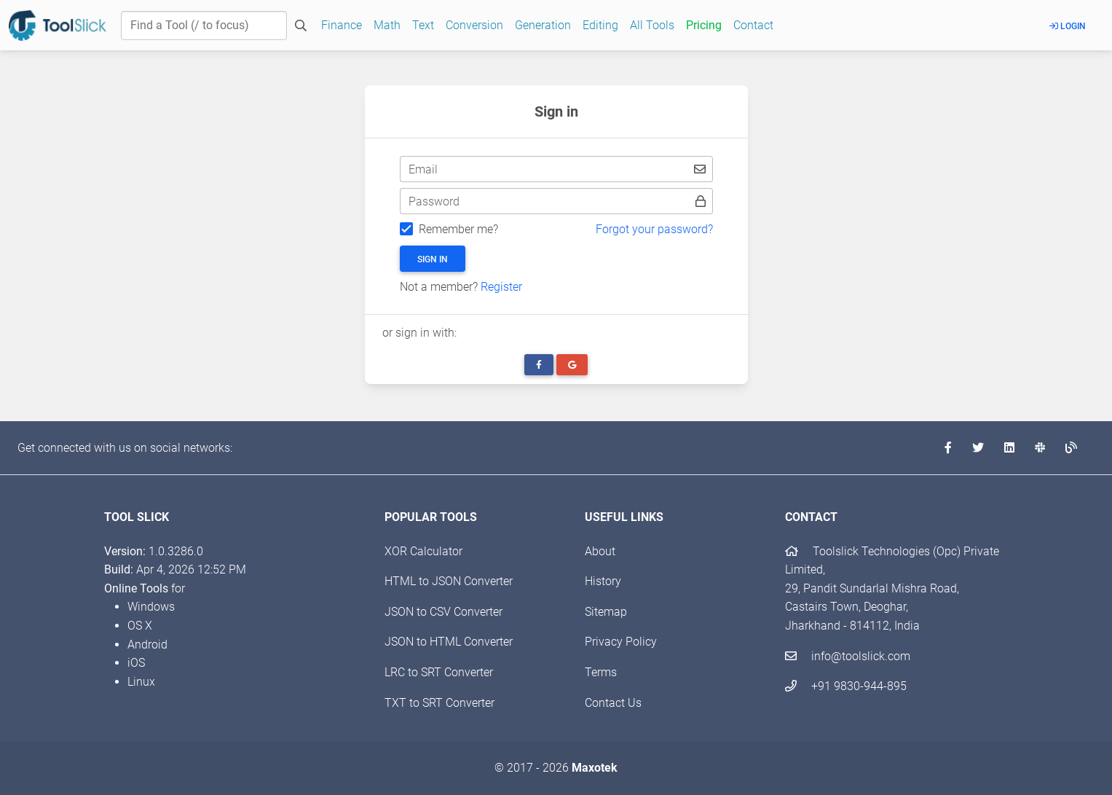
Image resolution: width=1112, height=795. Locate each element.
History (603, 581)
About (600, 551)
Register (501, 287)
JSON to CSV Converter (443, 612)
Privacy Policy (621, 642)
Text (423, 25)
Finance (341, 25)
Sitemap (606, 612)
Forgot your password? (654, 229)
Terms (601, 672)
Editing (600, 25)
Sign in (432, 259)
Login (1067, 26)
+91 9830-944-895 (846, 686)
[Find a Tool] (204, 25)
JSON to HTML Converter (449, 642)
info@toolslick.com (847, 656)
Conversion (474, 25)
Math (387, 25)
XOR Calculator (423, 551)
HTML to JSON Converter (449, 581)
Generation (543, 25)
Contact (753, 25)
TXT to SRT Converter (439, 703)
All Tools (652, 25)
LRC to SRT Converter (439, 672)
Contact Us (613, 703)
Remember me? (458, 229)
